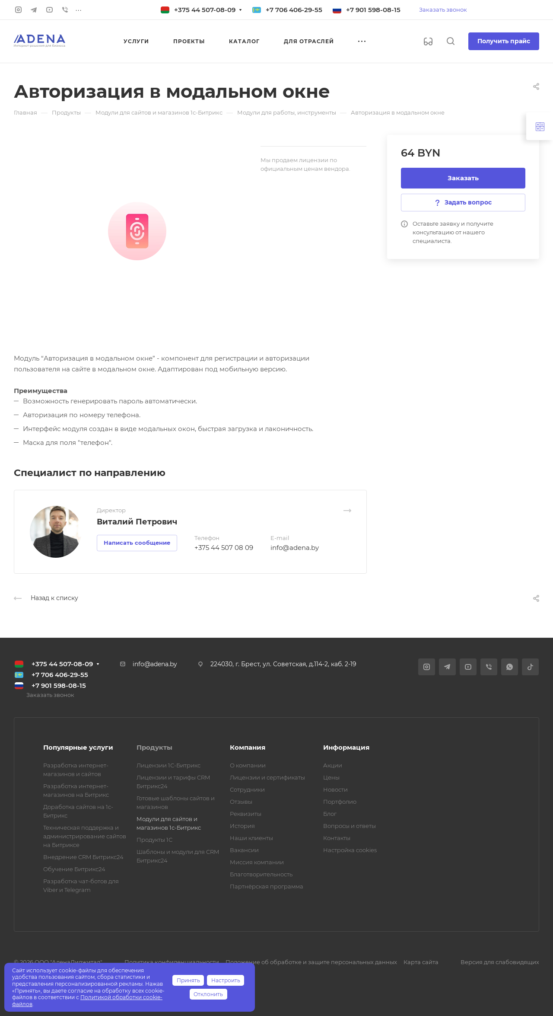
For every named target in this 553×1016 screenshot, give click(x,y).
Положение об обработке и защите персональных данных (311, 961)
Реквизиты (245, 813)
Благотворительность (261, 874)
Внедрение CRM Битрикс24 (83, 856)
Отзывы (241, 801)
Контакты (336, 837)
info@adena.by (294, 547)
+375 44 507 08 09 (223, 547)
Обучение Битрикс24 (74, 869)
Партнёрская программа (266, 886)
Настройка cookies (350, 850)
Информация (346, 747)
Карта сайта (421, 961)
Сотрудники (247, 789)
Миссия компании (257, 862)
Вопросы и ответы (349, 825)
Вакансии (244, 850)
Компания (247, 747)
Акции (332, 765)
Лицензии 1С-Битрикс (168, 765)
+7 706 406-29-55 (294, 10)
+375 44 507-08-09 (204, 10)
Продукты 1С (154, 839)
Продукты (154, 747)
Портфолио (339, 801)
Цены (331, 777)
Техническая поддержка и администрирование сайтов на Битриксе (84, 836)
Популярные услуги (78, 747)
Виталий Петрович (137, 522)
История (242, 825)
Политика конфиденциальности (171, 961)
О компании (248, 765)
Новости (335, 789)
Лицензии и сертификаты (267, 777)
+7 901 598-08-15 (373, 10)
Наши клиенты (251, 837)
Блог (330, 813)
